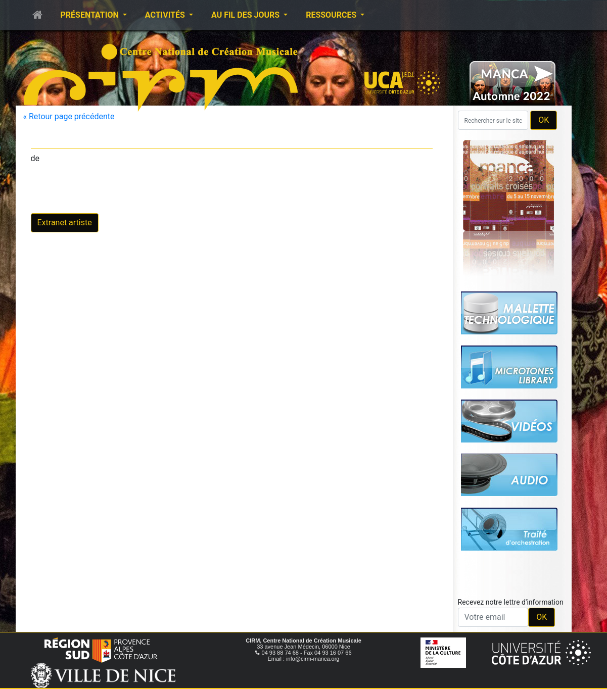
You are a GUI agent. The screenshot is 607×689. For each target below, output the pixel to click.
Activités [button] (166, 15)
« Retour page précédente (69, 116)
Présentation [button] (91, 15)
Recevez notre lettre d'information (511, 602)
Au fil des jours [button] (246, 15)
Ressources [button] (332, 15)
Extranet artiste (64, 222)
